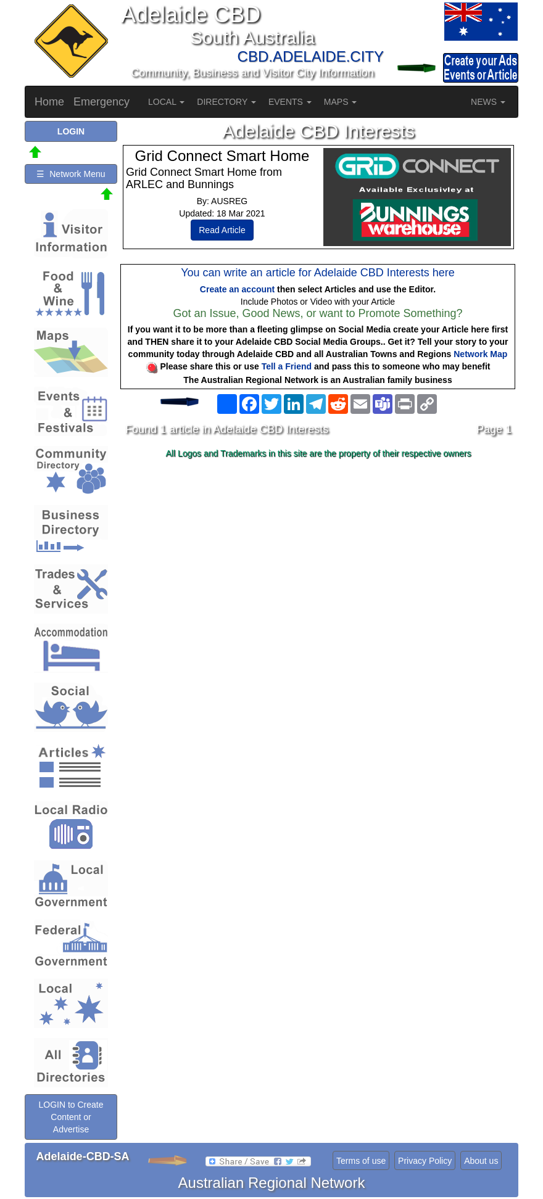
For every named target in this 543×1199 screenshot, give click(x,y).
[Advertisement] (318, 560)
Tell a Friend (287, 366)
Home (49, 102)
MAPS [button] (340, 102)
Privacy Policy (425, 1161)
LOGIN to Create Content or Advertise (70, 1117)
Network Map (480, 354)
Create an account (237, 289)
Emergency (101, 102)
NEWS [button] (488, 102)
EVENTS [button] (290, 102)
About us (481, 1161)
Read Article (222, 230)
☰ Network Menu (70, 174)
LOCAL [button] (166, 102)
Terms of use (361, 1161)
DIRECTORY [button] (226, 102)
